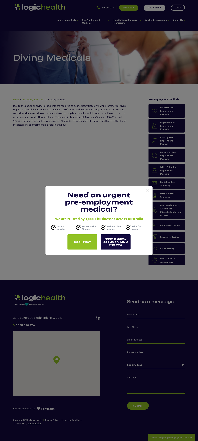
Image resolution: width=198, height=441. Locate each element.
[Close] (147, 191)
